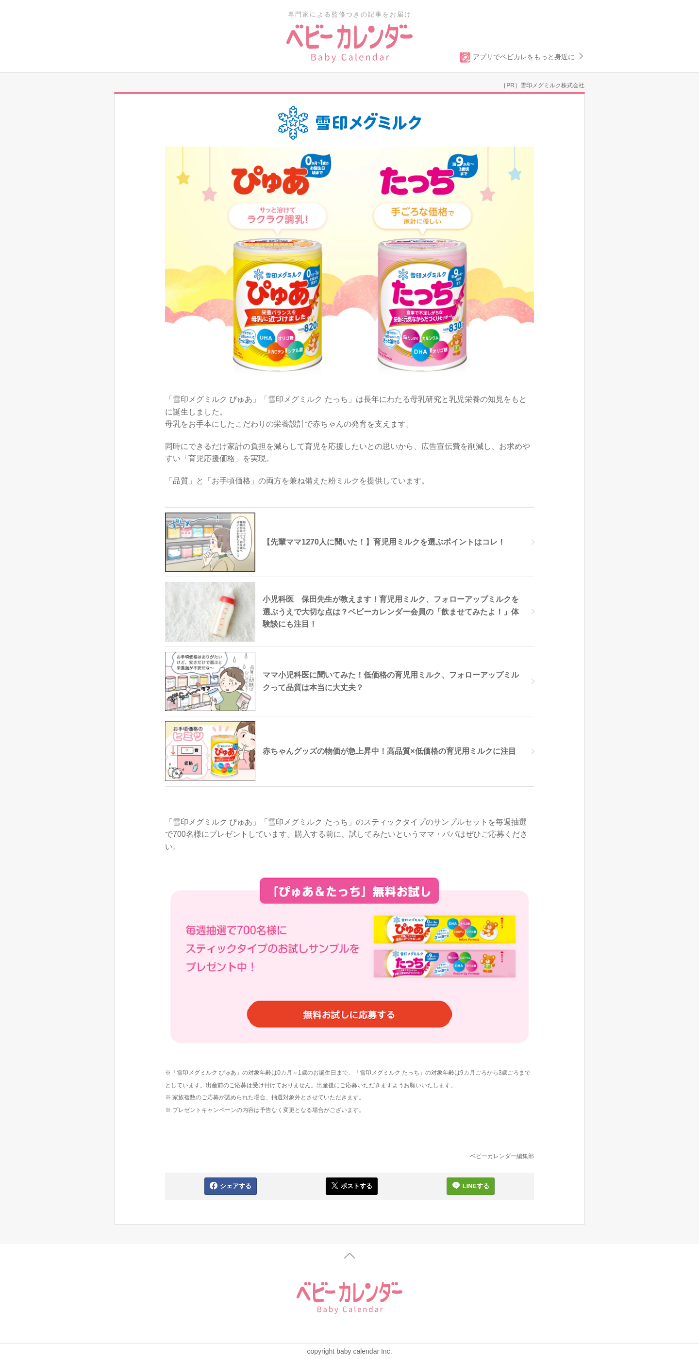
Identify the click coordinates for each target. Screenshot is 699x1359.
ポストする (351, 1186)
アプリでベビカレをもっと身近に (522, 57)
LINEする (470, 1186)
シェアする (230, 1186)
